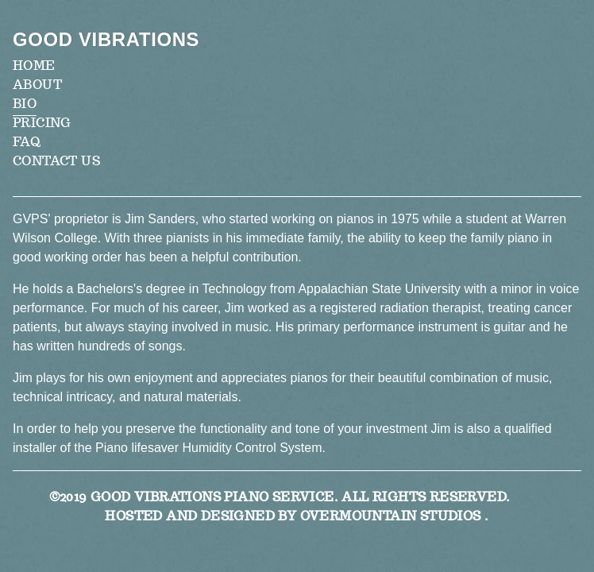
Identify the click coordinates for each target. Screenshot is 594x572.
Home (34, 65)
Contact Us (56, 161)
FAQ (26, 141)
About (37, 84)
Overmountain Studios (390, 516)
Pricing (42, 122)
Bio (25, 103)
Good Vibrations (106, 39)
